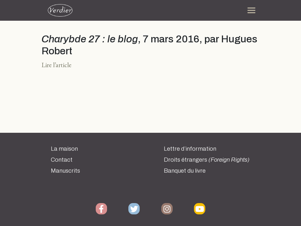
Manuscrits (65, 171)
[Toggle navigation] (251, 10)
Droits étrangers (207, 160)
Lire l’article (56, 65)
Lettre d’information (190, 149)
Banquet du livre (185, 171)
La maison (64, 149)
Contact (62, 160)
